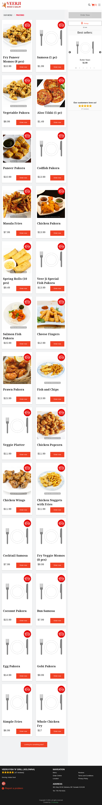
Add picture (27, 25)
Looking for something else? (34, 751)
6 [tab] (94, 68)
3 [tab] (83, 68)
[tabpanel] (85, 52)
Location (56, 770)
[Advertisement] (84, 86)
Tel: (59, 783)
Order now (23, 67)
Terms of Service (55, 801)
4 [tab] (87, 68)
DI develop (54, 794)
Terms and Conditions (85, 768)
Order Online (57, 768)
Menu (55, 765)
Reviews (81, 765)
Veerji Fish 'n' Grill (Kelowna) (18, 761)
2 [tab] (79, 68)
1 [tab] (76, 68)
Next (100, 52)
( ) (94, 5)
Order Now (85, 15)
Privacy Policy (83, 770)
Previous (70, 52)
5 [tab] (90, 68)
